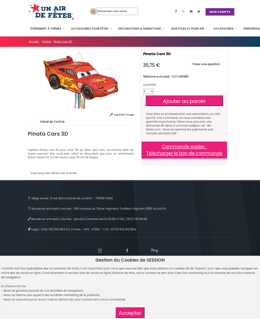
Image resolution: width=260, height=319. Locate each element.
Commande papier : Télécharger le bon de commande (184, 150)
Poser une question (206, 64)
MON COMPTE (220, 12)
